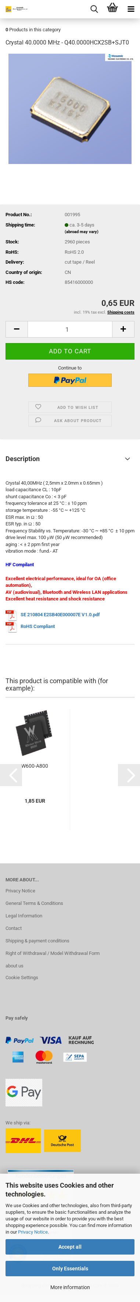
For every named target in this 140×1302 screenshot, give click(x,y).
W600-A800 (34, 766)
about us (15, 966)
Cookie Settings (22, 977)
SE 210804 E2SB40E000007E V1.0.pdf (60, 615)
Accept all (70, 1247)
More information (70, 1287)
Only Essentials (70, 1268)
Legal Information (24, 915)
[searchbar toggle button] (94, 9)
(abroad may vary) (81, 231)
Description (23, 459)
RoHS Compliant (38, 626)
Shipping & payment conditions (37, 940)
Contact (14, 928)
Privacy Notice (33, 1232)
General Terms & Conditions (34, 903)
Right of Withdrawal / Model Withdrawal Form (53, 953)
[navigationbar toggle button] (131, 9)
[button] (17, 329)
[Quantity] (70, 329)
